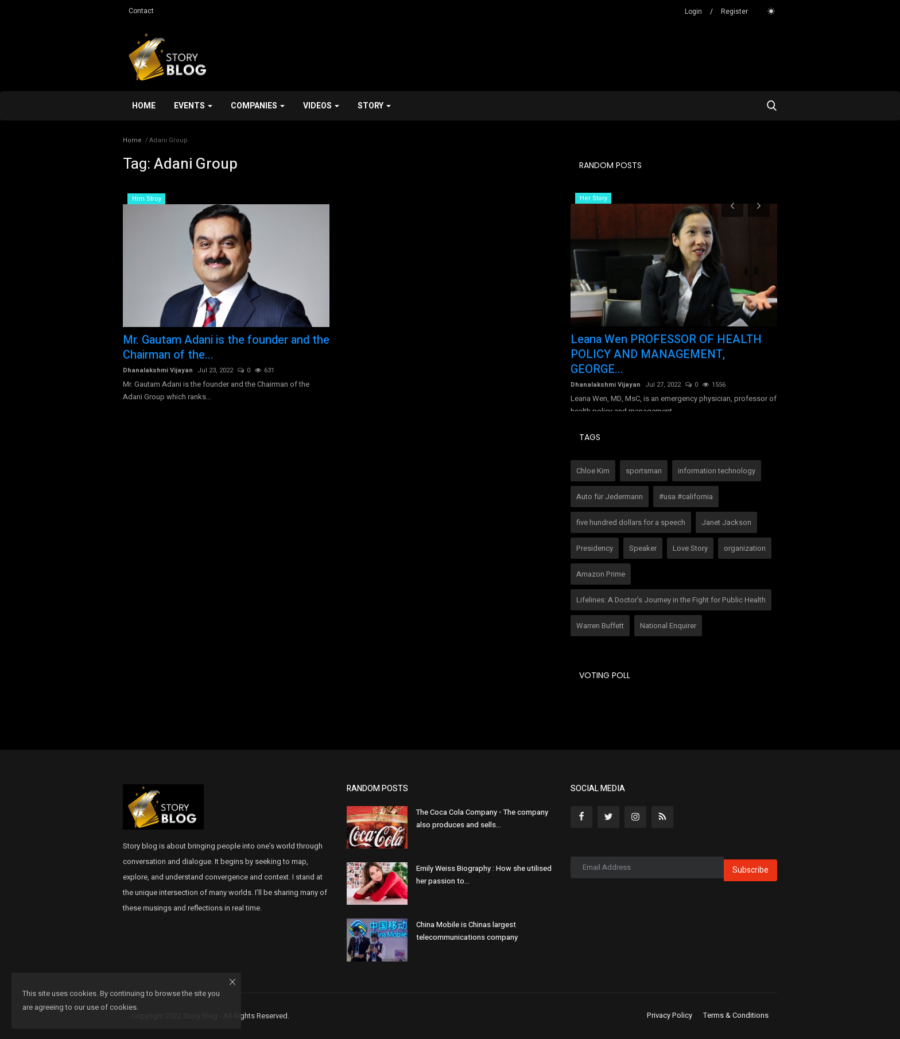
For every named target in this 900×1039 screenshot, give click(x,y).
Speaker (643, 548)
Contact (141, 11)
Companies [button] (258, 106)
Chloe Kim (593, 470)
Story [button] (374, 106)
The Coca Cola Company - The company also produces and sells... (482, 818)
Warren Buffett (600, 625)
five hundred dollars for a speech (630, 522)
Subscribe (750, 870)
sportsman (644, 470)
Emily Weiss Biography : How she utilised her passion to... (484, 874)
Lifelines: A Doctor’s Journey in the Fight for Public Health (671, 599)
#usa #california (686, 496)
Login (693, 11)
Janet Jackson (726, 522)
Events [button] (193, 106)
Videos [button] (321, 106)
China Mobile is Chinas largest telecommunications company (467, 931)
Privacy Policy (669, 1015)
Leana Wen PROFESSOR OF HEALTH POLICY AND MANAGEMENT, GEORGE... (666, 354)
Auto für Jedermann (609, 496)
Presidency (594, 548)
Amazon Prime (600, 574)
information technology (716, 470)
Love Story (690, 548)
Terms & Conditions (736, 1015)
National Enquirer (668, 625)
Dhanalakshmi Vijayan (158, 370)
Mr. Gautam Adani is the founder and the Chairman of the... (226, 348)
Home (144, 106)
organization (745, 548)
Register (734, 11)
